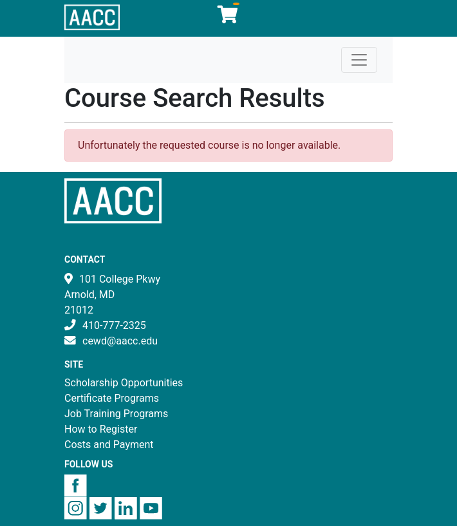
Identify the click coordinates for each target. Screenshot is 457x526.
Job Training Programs (116, 414)
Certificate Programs (111, 398)
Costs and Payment (109, 444)
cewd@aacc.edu (120, 341)
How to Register (100, 429)
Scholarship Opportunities (123, 383)
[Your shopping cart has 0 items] (228, 18)
